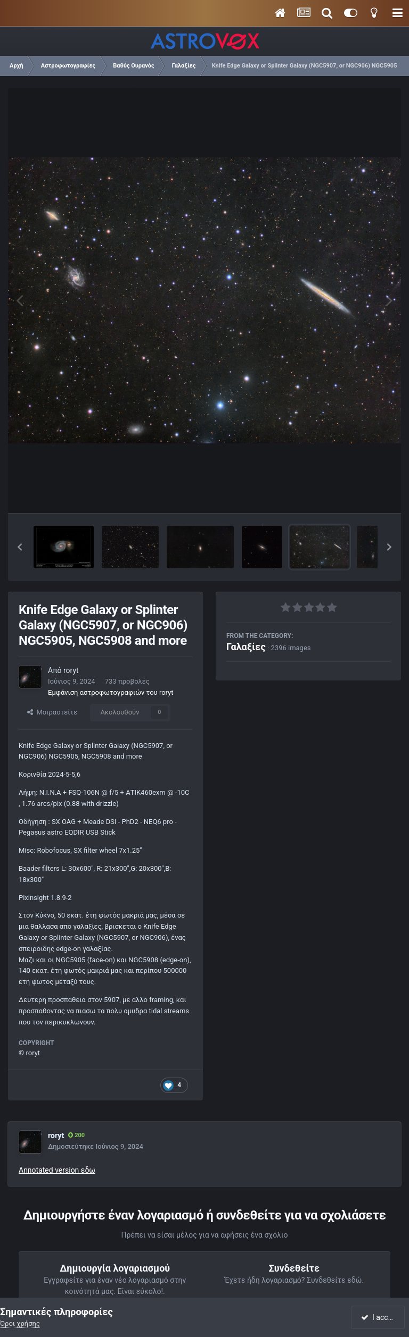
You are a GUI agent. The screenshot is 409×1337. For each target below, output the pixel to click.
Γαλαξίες (246, 646)
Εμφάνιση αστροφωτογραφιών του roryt (111, 692)
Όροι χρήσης (20, 1323)
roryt (71, 670)
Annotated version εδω (57, 1170)
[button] (19, 547)
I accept (379, 1317)
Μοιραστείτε (52, 712)
